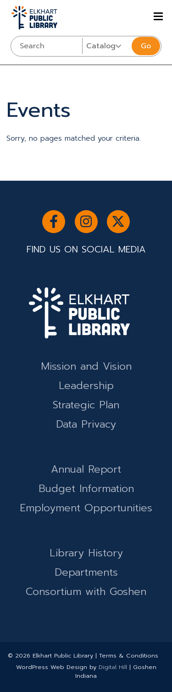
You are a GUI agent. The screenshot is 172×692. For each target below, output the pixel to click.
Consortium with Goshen (86, 591)
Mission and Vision (86, 366)
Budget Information (86, 488)
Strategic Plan (86, 404)
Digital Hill (113, 667)
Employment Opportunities (86, 507)
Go (146, 45)
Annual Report (86, 469)
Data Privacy (86, 424)
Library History (86, 552)
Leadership (86, 385)
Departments (86, 572)
